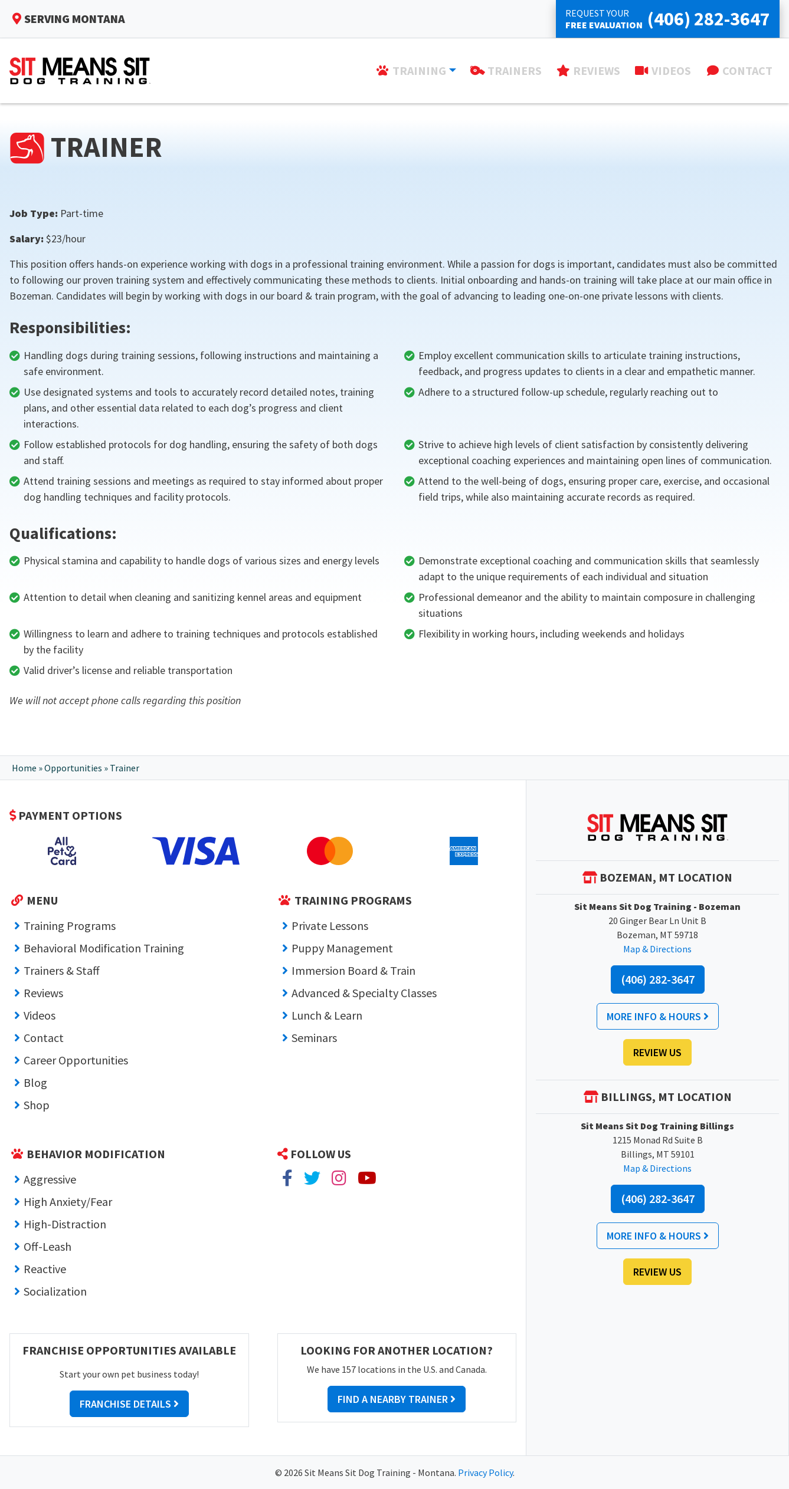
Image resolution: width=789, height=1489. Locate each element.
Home (24, 768)
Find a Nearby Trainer (397, 1399)
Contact (44, 1037)
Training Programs (70, 925)
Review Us (657, 1052)
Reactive (45, 1268)
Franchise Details (129, 1404)
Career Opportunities (76, 1060)
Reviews (43, 992)
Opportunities (73, 768)
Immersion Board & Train (353, 970)
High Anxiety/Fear (68, 1201)
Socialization (55, 1291)
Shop (37, 1104)
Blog (35, 1082)
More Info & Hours (658, 1016)
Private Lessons (330, 925)
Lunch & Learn (327, 1015)
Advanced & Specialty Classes (364, 992)
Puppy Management (342, 948)
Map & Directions (657, 949)
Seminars (314, 1037)
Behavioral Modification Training (104, 948)
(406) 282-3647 (658, 979)
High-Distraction (65, 1224)
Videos (39, 1015)
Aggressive (50, 1179)
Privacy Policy (485, 1472)
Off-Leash (47, 1246)
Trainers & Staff (62, 970)
